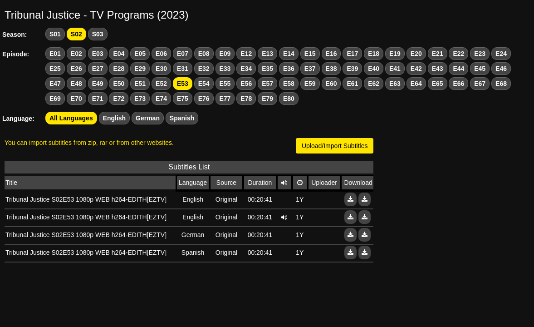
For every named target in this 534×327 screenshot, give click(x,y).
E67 (479, 83)
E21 (437, 53)
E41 (395, 68)
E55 (225, 83)
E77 (225, 98)
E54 (204, 83)
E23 (479, 53)
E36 (288, 68)
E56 (246, 83)
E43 (437, 68)
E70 (76, 98)
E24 (501, 53)
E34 (246, 68)
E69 (55, 98)
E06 (161, 53)
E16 (331, 53)
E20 (416, 53)
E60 (331, 83)
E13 (267, 53)
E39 (352, 68)
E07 (182, 53)
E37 (310, 68)
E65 (437, 83)
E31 (182, 68)
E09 (225, 53)
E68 (501, 83)
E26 (76, 68)
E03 (97, 53)
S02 (76, 34)
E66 (458, 83)
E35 (267, 68)
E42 (416, 68)
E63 (395, 83)
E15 (310, 53)
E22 (458, 53)
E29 (140, 68)
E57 (267, 83)
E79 (267, 98)
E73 (140, 98)
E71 (97, 98)
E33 (225, 68)
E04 (118, 53)
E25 (55, 68)
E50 (118, 83)
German (148, 118)
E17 (352, 53)
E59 (310, 83)
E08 (204, 53)
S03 (97, 34)
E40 (373, 68)
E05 (140, 53)
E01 (55, 53)
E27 (97, 68)
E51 (140, 83)
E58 (288, 83)
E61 (352, 83)
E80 (288, 98)
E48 (76, 83)
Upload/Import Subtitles (335, 145)
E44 (458, 68)
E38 (331, 68)
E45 (479, 68)
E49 (97, 83)
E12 (246, 53)
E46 (501, 68)
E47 (55, 83)
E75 (182, 98)
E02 (76, 53)
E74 (161, 98)
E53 (182, 83)
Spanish (182, 118)
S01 (55, 34)
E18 (373, 53)
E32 (204, 68)
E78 (246, 98)
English (114, 118)
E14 (288, 53)
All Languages (71, 118)
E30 (161, 68)
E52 (161, 83)
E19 (395, 53)
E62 (373, 83)
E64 (416, 83)
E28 (118, 68)
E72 (118, 98)
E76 (204, 98)
